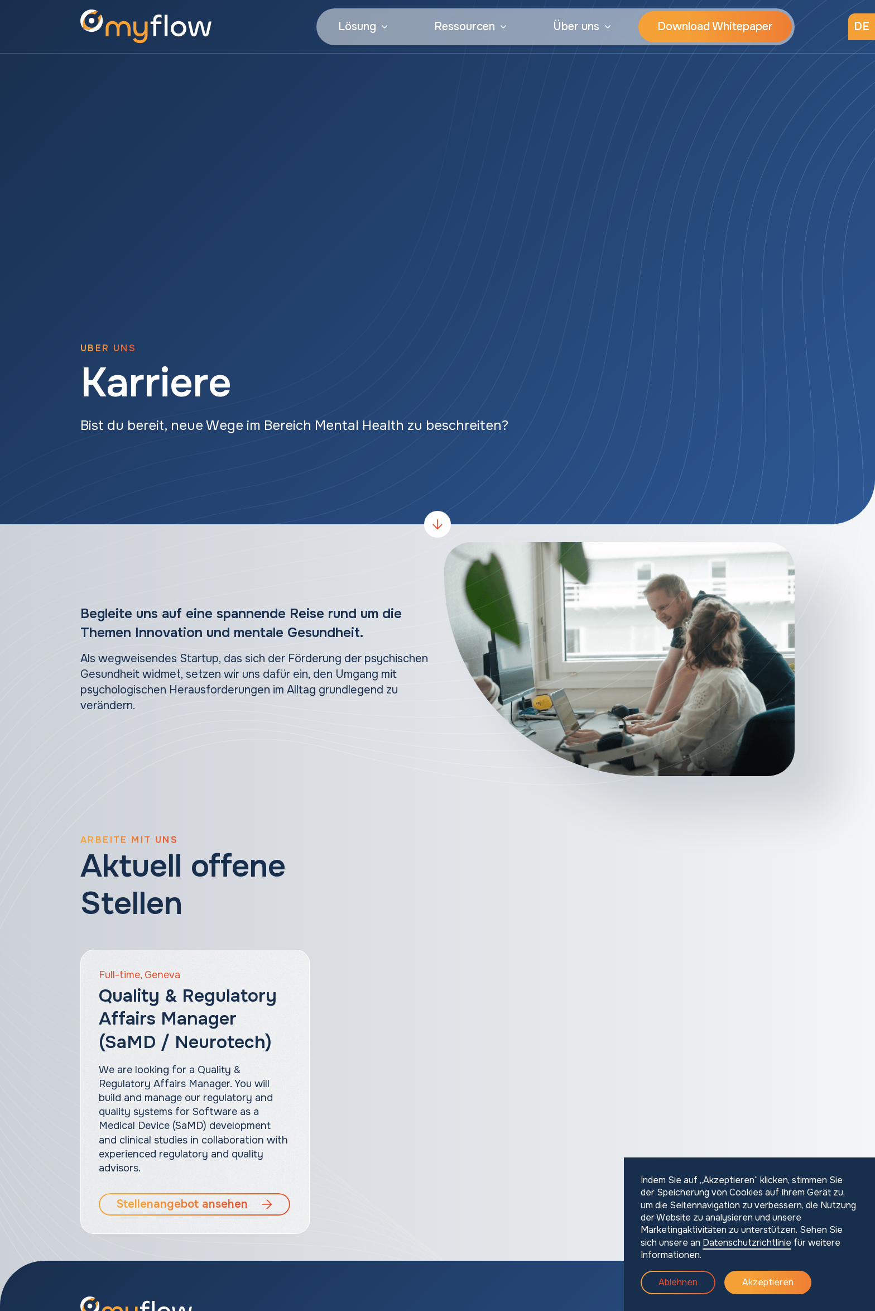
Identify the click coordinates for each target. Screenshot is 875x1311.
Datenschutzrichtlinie (747, 1242)
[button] (362, 26)
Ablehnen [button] (678, 1282)
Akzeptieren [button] (768, 1282)
